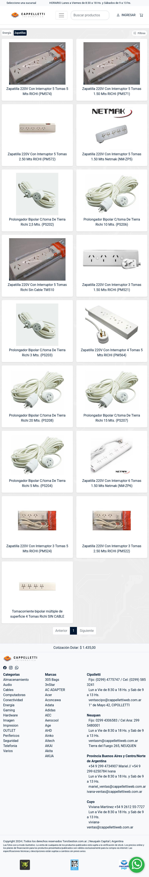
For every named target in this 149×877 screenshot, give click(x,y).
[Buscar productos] (90, 15)
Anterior (61, 631)
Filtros (139, 33)
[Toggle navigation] (61, 15)
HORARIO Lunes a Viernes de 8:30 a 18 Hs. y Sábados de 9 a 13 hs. (90, 2)
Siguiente (87, 631)
